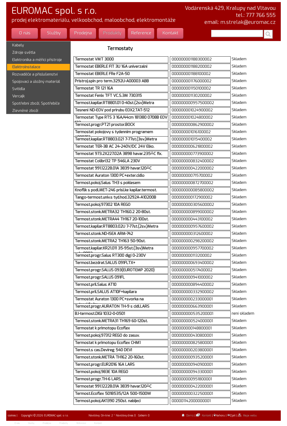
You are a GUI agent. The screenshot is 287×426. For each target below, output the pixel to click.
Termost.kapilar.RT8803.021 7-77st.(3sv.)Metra (116, 139)
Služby (54, 33)
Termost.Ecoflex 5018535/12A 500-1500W (113, 393)
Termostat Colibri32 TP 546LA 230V (107, 161)
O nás (24, 33)
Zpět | (232, 415)
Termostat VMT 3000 (94, 59)
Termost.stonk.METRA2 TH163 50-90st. (110, 241)
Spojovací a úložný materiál (36, 81)
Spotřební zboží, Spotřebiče (36, 103)
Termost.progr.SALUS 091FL (100, 277)
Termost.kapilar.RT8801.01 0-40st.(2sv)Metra (114, 102)
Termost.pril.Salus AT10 (95, 284)
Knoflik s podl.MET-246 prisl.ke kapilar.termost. (116, 190)
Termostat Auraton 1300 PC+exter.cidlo (109, 175)
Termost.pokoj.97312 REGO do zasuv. (107, 335)
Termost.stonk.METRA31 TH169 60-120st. (111, 320)
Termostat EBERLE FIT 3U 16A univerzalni (111, 66)
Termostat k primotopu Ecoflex (102, 328)
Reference (141, 33)
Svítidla (18, 88)
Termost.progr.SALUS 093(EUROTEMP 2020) (115, 270)
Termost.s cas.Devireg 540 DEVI (103, 350)
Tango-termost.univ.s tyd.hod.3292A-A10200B (115, 197)
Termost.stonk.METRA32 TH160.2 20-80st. (113, 211)
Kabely (18, 45)
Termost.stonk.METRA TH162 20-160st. (109, 357)
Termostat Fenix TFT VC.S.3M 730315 (108, 95)
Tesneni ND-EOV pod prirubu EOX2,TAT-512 (112, 110)
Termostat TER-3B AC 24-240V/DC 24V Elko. (114, 146)
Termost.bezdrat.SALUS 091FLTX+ (105, 262)
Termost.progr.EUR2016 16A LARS (105, 364)
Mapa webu (247, 415)
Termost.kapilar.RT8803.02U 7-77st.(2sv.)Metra (116, 226)
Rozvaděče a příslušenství (35, 74)
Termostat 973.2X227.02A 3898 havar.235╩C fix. (118, 153)
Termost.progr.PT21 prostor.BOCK (105, 124)
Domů (188, 415)
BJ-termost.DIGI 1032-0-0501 (100, 313)
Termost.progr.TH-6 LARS (98, 379)
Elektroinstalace (26, 67)
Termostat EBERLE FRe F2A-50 (102, 73)
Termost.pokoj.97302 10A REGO (102, 204)
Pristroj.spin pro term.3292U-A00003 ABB (112, 81)
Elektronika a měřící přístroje (37, 59)
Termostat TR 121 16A (94, 88)
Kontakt (170, 33)
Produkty (112, 33)
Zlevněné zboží (25, 110)
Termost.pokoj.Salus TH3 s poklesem (107, 182)
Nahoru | (220, 415)
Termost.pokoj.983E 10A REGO (101, 371)
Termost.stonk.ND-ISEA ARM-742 (104, 233)
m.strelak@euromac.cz (248, 22)
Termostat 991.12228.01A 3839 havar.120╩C (113, 168)
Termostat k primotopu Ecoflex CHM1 (108, 342)
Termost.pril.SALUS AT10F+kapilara (106, 291)
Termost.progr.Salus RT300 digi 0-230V (110, 255)
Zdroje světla (23, 52)
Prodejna (83, 33)
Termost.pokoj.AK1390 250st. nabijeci (108, 400)
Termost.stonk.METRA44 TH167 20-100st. (112, 219)
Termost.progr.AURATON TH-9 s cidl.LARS (112, 306)
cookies (11, 415)
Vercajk (18, 96)
